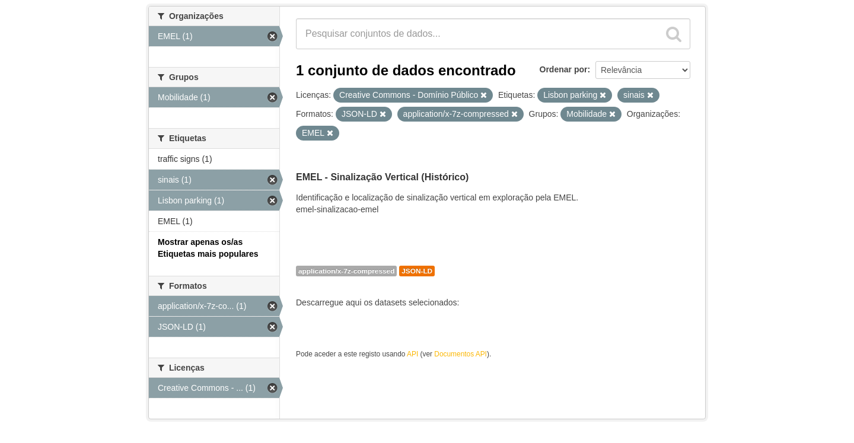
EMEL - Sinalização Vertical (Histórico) (382, 177)
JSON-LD (416, 271)
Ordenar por (564, 69)
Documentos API (460, 354)
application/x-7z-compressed (346, 271)
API (412, 354)
